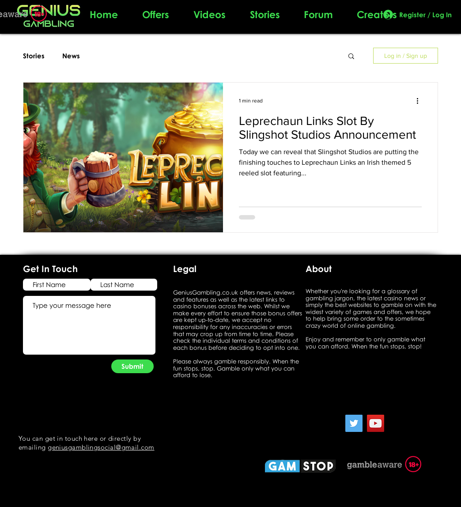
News (71, 56)
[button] (351, 56)
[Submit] (132, 366)
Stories (34, 56)
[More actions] (420, 100)
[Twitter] (354, 423)
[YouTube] (375, 423)
